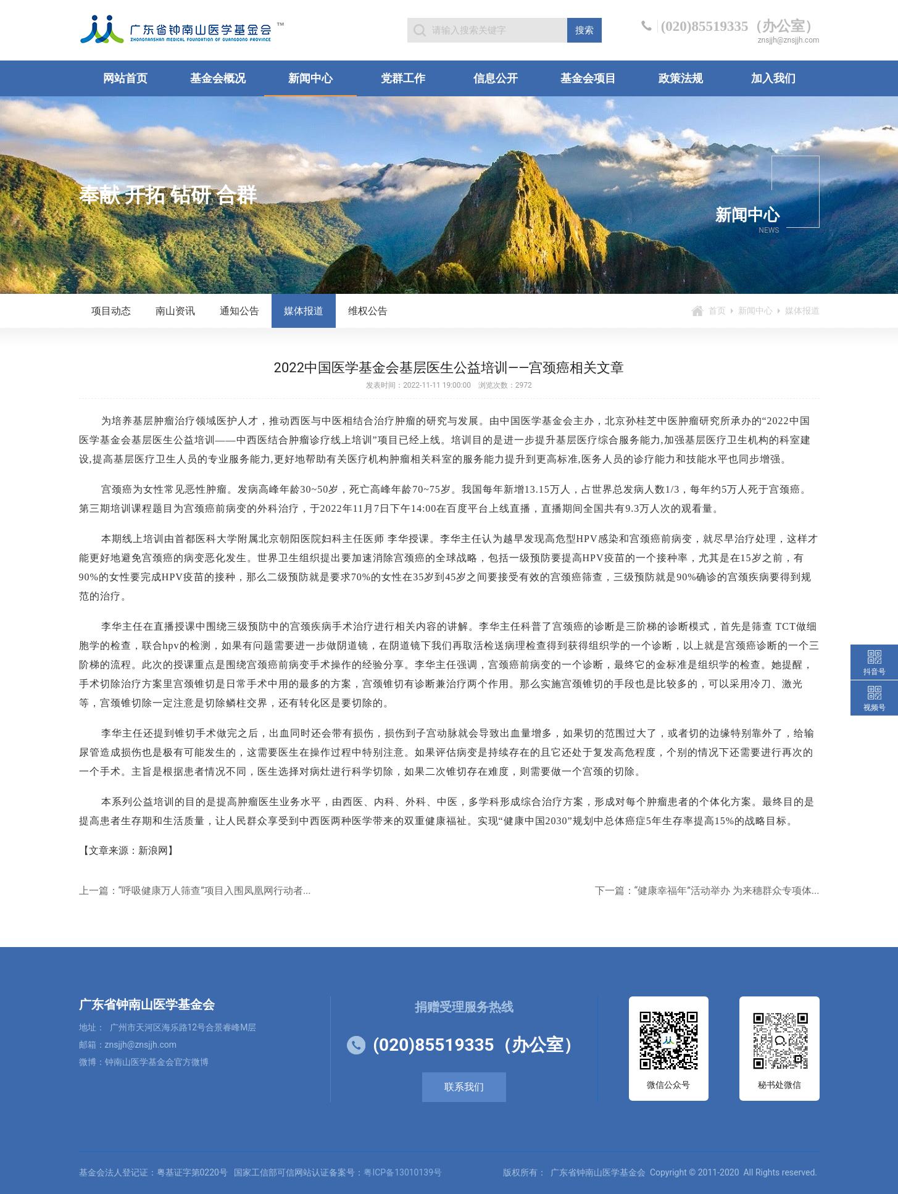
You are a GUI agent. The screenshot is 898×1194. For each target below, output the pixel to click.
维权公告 (368, 311)
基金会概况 (218, 78)
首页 (717, 310)
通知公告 (239, 311)
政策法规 (681, 78)
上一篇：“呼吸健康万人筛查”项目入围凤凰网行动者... (195, 890)
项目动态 (111, 311)
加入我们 (773, 78)
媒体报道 (303, 311)
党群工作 (403, 78)
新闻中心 (310, 78)
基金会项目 (588, 78)
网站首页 (125, 78)
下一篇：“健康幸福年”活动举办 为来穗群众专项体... (707, 890)
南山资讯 (175, 311)
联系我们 (464, 1087)
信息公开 (495, 78)
